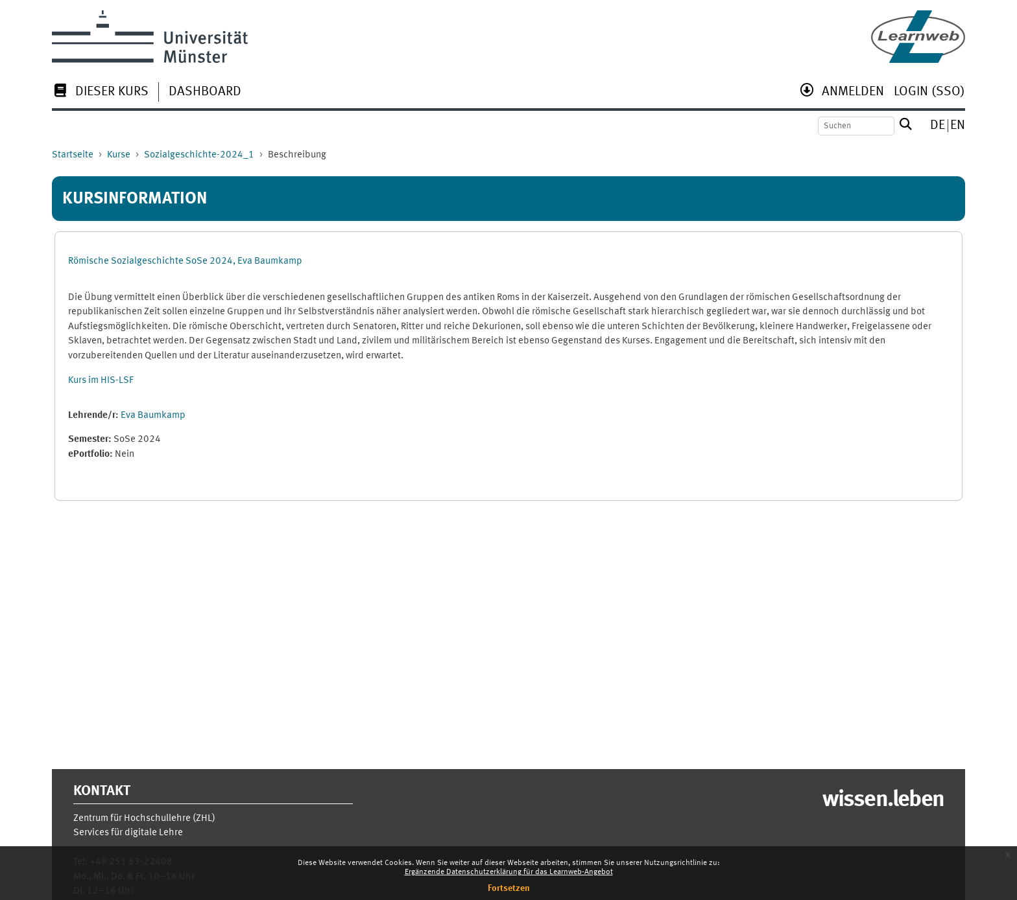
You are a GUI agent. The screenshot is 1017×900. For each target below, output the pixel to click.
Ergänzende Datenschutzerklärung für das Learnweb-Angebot (509, 872)
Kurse (118, 155)
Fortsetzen (509, 888)
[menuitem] (100, 93)
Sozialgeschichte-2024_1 (199, 155)
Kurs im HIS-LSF (101, 381)
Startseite (72, 155)
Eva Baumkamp (153, 416)
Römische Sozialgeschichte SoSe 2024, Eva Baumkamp (185, 261)
